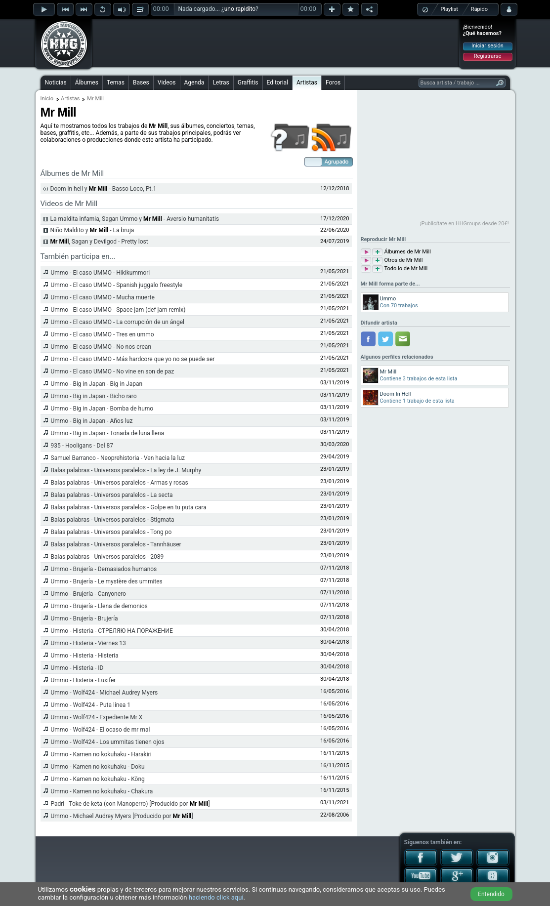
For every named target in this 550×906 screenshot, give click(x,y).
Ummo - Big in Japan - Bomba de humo (102, 408)
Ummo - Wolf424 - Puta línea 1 (91, 704)
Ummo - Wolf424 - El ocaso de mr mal (100, 729)
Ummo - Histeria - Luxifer (83, 680)
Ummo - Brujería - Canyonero (88, 593)
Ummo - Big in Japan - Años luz (92, 420)
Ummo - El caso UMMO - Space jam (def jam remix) (118, 309)
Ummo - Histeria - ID (77, 667)
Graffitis (248, 82)
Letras (220, 82)
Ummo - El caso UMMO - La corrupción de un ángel (117, 322)
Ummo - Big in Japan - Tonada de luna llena (108, 433)
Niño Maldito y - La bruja (92, 230)
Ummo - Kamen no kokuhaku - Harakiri (101, 754)
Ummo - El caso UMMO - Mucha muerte (103, 297)
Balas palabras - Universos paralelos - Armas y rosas (119, 482)
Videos (167, 82)
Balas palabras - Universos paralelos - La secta (112, 495)
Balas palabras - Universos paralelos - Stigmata (112, 519)
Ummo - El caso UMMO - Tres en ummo (102, 334)
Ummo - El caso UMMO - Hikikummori (100, 272)
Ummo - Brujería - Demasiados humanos (104, 569)
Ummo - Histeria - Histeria (85, 655)
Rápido (479, 9)
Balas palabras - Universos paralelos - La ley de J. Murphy (126, 470)
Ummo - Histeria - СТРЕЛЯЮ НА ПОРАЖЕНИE (112, 630)
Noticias (56, 82)
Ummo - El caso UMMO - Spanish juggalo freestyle (117, 285)
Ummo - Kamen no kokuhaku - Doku (98, 766)
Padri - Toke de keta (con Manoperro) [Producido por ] (130, 803)
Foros (333, 82)
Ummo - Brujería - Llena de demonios (99, 606)
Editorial (277, 82)
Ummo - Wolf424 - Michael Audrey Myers (104, 692)
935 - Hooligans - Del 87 (82, 445)
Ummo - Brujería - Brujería (84, 618)
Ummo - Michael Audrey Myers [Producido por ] (122, 816)
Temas (116, 82)
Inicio (47, 98)
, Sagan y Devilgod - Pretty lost (99, 241)
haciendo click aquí (216, 897)
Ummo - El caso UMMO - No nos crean (101, 346)
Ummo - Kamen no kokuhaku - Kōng (98, 779)
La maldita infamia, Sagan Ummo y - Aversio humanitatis (134, 218)
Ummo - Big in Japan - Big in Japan (97, 383)
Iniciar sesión (487, 45)
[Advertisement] (276, 43)
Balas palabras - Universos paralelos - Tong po (111, 532)
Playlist (449, 9)
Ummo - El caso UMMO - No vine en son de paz (112, 371)
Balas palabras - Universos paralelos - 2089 (107, 556)
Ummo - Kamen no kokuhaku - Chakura (102, 791)
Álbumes (86, 82)
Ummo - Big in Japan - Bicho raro (94, 396)
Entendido (491, 894)
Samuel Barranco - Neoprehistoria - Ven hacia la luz (118, 457)
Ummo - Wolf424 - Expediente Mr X (97, 717)
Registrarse (487, 56)
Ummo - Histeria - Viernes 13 (88, 643)
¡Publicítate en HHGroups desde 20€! (464, 223)
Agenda (194, 82)
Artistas (306, 82)
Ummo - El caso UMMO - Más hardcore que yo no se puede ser (133, 359)
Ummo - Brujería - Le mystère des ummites (107, 581)
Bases (141, 82)
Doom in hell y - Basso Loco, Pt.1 (103, 188)
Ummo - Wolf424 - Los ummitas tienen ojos (108, 742)
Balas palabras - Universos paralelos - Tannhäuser (116, 544)
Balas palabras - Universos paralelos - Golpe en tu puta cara (129, 507)
